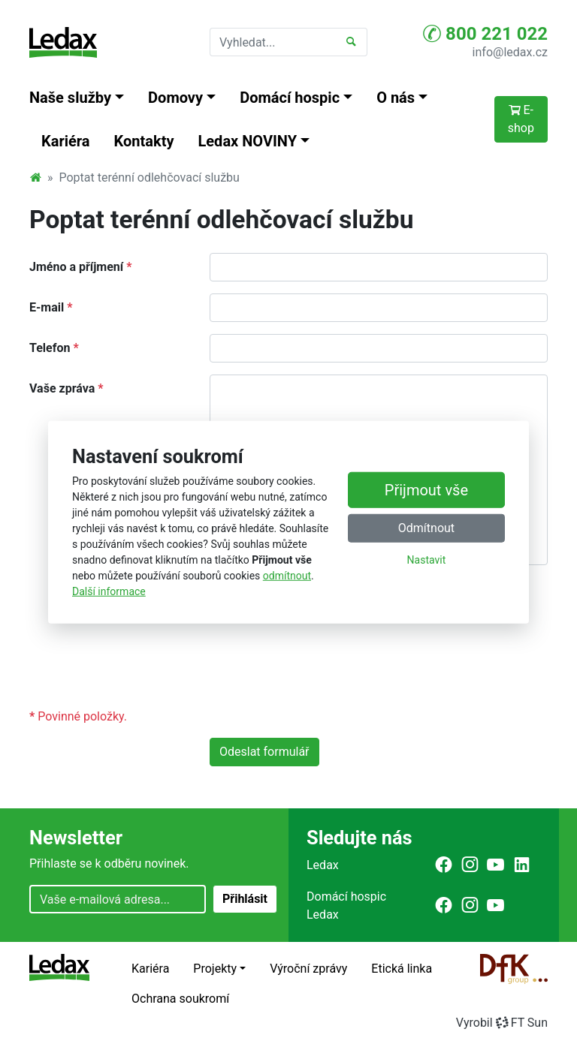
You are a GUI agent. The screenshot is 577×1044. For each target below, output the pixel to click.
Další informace (109, 591)
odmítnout (287, 576)
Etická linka (401, 968)
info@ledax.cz (510, 52)
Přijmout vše (426, 490)
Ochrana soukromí (180, 998)
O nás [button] (395, 98)
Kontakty (144, 141)
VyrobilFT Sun (502, 1022)
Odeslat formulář (264, 752)
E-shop (521, 119)
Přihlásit (244, 899)
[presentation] (324, 666)
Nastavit (426, 560)
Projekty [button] (215, 968)
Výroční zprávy (308, 968)
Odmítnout (426, 528)
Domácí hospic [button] (290, 98)
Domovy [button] (175, 98)
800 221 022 (485, 33)
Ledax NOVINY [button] (248, 141)
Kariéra (65, 141)
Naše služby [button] (70, 98)
